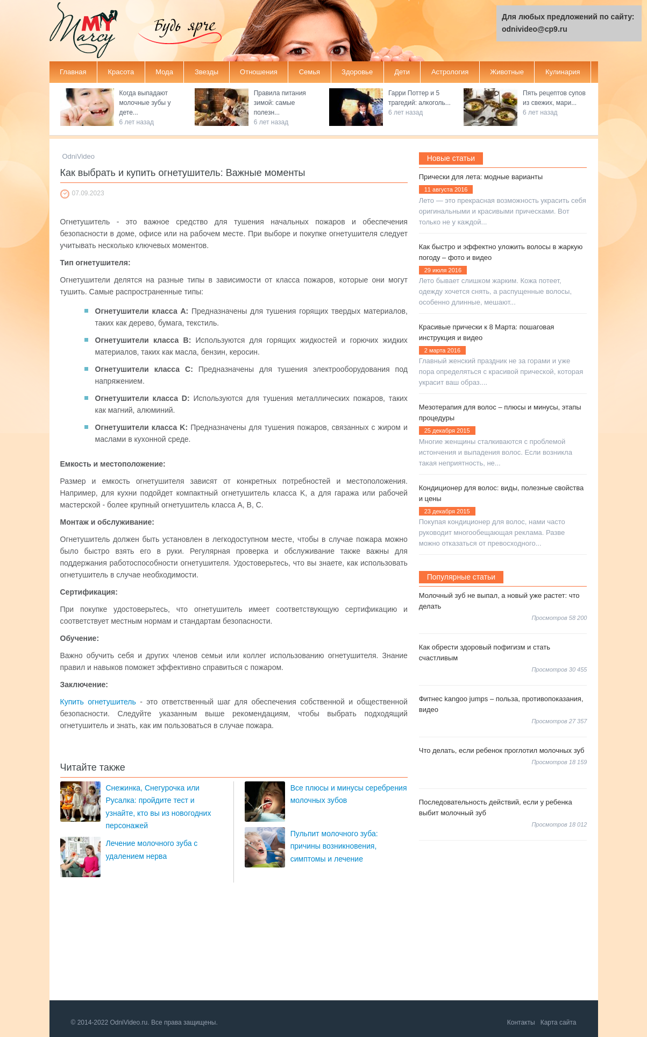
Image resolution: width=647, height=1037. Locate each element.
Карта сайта (559, 1022)
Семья (309, 72)
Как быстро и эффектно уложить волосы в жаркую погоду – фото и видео (501, 252)
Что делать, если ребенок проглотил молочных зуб (502, 750)
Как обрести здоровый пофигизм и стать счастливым (484, 652)
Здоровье (357, 72)
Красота (121, 72)
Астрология (449, 72)
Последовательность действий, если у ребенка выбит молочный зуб (495, 807)
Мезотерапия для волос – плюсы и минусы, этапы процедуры (500, 412)
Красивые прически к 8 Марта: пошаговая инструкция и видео (486, 332)
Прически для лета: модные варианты (481, 177)
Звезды (206, 72)
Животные (507, 72)
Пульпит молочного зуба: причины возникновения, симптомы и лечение (334, 846)
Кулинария (562, 72)
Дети (402, 72)
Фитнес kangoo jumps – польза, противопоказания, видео (501, 704)
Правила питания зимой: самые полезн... (280, 102)
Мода (164, 72)
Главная (73, 72)
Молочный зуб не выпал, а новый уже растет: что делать (499, 600)
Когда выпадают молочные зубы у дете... (145, 102)
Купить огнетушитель (98, 701)
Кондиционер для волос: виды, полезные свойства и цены (501, 493)
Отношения (259, 72)
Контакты (521, 1022)
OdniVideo (78, 156)
